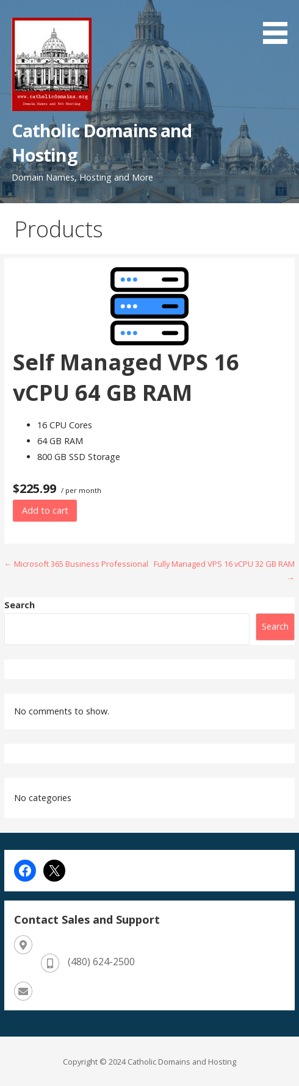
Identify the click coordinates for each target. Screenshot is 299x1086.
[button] (279, 24)
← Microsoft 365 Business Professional (76, 563)
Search (19, 605)
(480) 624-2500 (101, 961)
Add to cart (45, 510)
